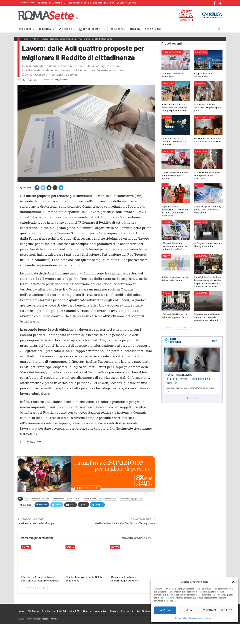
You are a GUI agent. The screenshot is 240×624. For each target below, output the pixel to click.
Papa (165, 185)
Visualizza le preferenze (218, 610)
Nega (189, 610)
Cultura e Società (172, 52)
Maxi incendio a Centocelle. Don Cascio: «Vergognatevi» (125, 523)
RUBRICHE (65, 29)
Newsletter (95, 3)
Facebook (43, 619)
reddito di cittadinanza (92, 499)
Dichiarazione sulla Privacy (200, 617)
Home (42, 3)
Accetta (165, 610)
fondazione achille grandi (62, 499)
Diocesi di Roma (126, 3)
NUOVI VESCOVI (153, 29)
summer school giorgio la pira (131, 499)
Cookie (125, 611)
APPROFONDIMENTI (91, 29)
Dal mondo (201, 52)
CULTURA (45, 29)
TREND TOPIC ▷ (118, 29)
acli (26, 499)
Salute (70, 547)
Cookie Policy (181, 617)
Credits (46, 611)
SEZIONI (26, 29)
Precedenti (28, 588)
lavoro (78, 499)
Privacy (114, 611)
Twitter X (54, 619)
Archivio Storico (141, 611)
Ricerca (87, 611)
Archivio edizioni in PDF (66, 611)
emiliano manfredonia (40, 499)
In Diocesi (200, 83)
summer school (110, 499)
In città (166, 117)
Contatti (109, 3)
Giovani (26, 547)
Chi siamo (33, 611)
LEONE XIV (135, 29)
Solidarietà (201, 256)
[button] (233, 581)
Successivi (41, 588)
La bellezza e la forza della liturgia (36, 523)
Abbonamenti (77, 3)
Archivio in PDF (58, 3)
